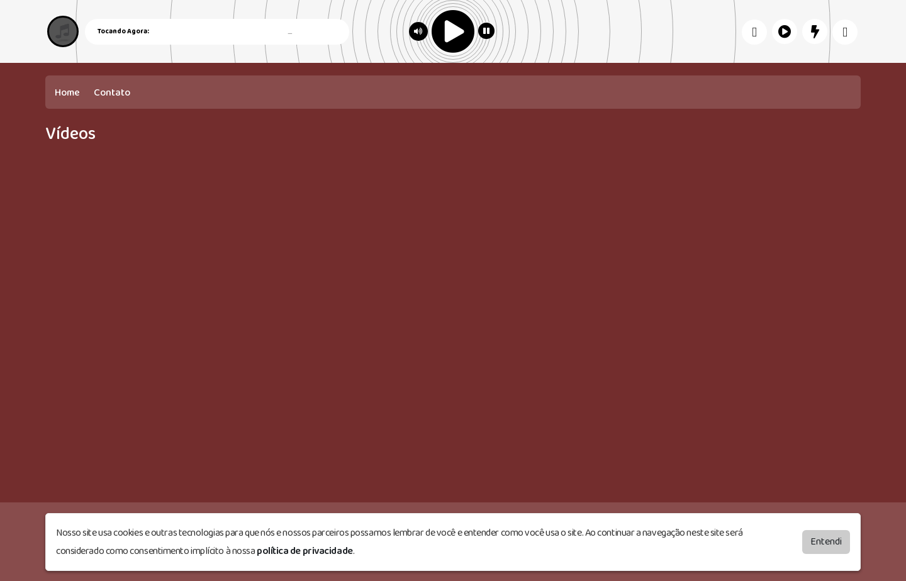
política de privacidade (305, 551)
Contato (112, 93)
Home (67, 93)
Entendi (826, 542)
